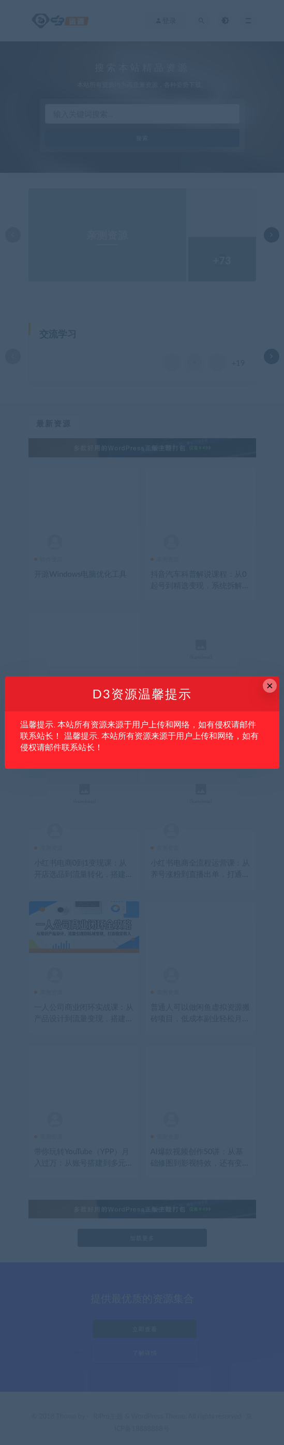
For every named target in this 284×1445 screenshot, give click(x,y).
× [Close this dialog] (269, 685)
